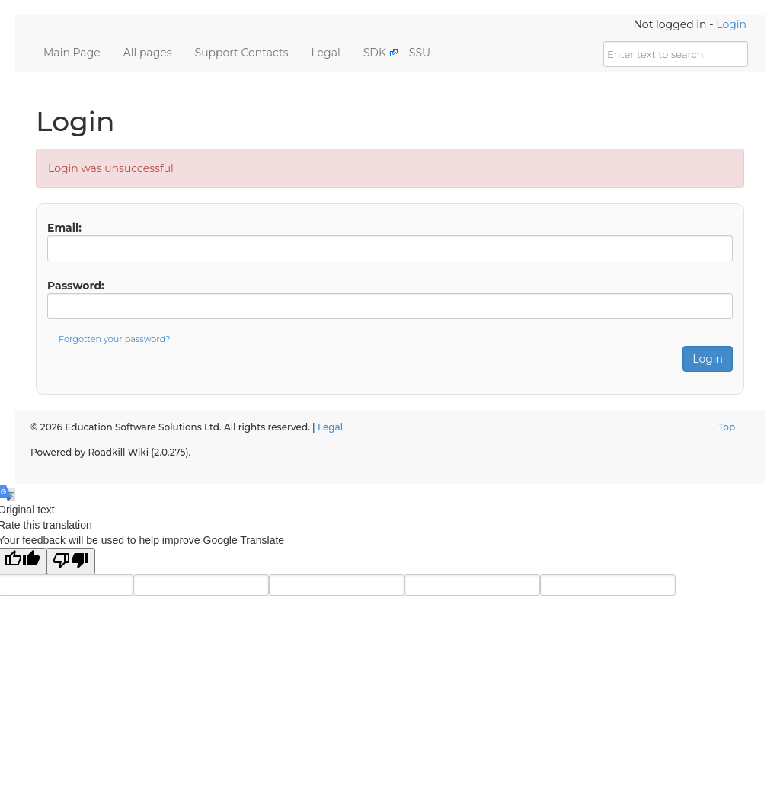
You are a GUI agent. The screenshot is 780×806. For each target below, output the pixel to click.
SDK (374, 52)
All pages (147, 52)
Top (726, 427)
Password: (75, 286)
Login (731, 24)
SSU (419, 52)
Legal (325, 52)
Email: (64, 228)
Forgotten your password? (115, 339)
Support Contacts (242, 52)
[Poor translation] (70, 561)
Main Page (72, 52)
